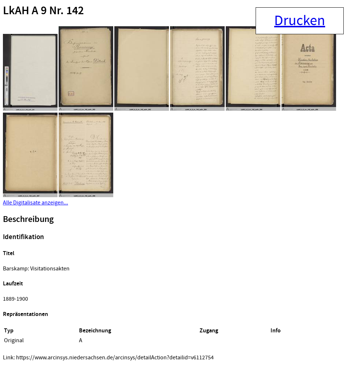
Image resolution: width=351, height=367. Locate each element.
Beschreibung (28, 219)
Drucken (299, 20)
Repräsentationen (25, 314)
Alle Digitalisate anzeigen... (35, 202)
